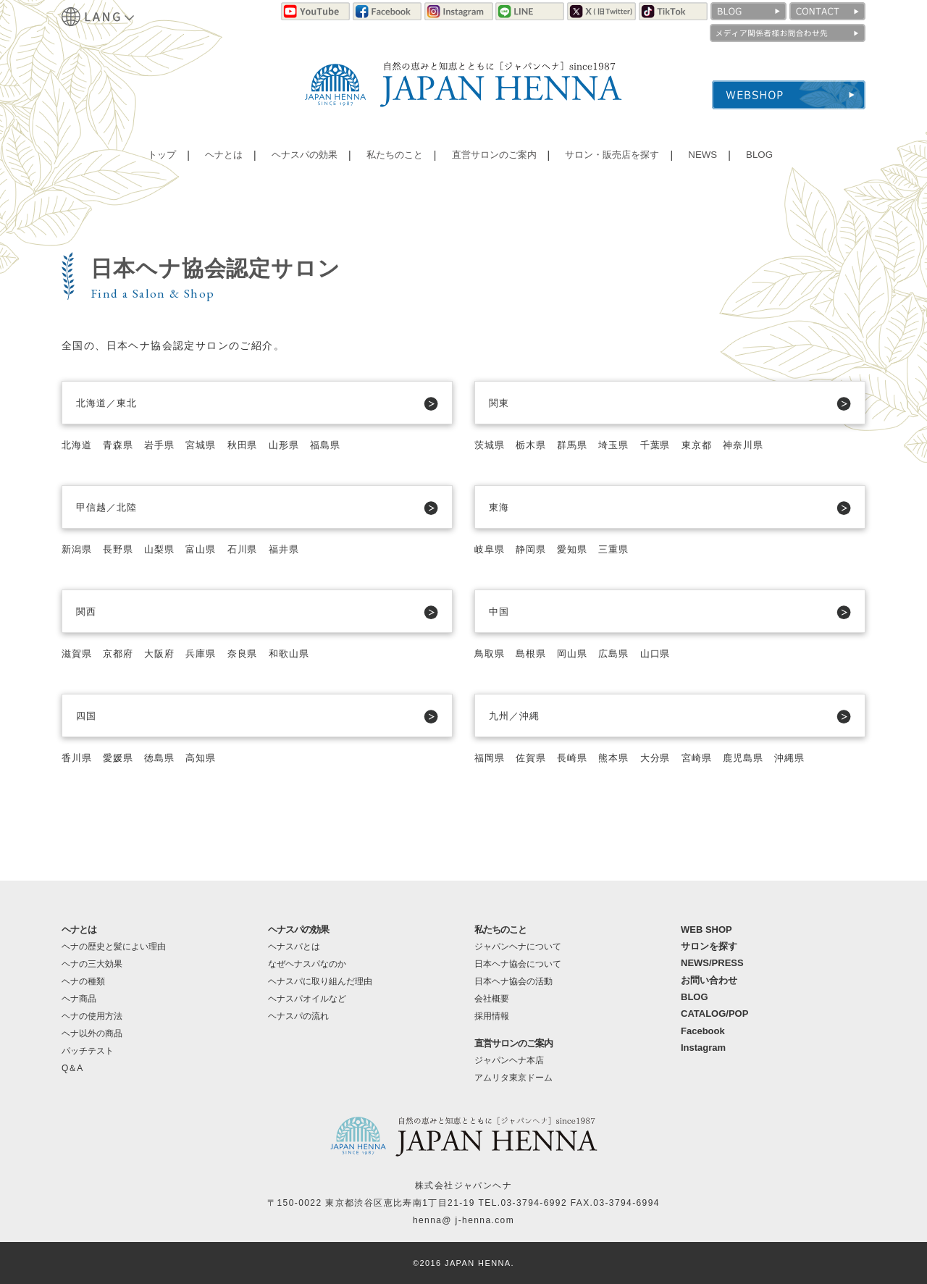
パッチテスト (88, 1051)
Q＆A (72, 1068)
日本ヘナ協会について (517, 964)
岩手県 (167, 444)
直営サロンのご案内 (491, 162)
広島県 (625, 653)
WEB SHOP (706, 929)
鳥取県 (491, 653)
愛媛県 (123, 757)
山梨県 (167, 549)
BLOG (756, 162)
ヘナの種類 (83, 981)
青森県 (123, 444)
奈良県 (256, 653)
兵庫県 (212, 653)
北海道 (78, 444)
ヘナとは (221, 162)
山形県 (301, 444)
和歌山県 (307, 653)
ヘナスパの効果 (301, 162)
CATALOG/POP (714, 1013)
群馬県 (580, 444)
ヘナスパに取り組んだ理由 (320, 981)
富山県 (212, 549)
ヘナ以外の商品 (92, 1033)
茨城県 (491, 444)
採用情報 (491, 1016)
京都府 (123, 653)
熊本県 (625, 757)
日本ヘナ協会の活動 (513, 981)
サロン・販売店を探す (612, 162)
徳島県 (167, 757)
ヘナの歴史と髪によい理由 (114, 946)
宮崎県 (714, 757)
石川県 (256, 549)
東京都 (714, 444)
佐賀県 (536, 757)
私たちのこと (391, 162)
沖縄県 (814, 757)
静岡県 (536, 549)
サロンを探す (709, 946)
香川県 (78, 757)
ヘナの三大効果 (92, 964)
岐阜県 (491, 549)
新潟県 (78, 549)
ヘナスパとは (294, 946)
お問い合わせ (709, 980)
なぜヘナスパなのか (307, 964)
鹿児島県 (764, 757)
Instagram (703, 1047)
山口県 (669, 653)
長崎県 (580, 757)
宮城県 (212, 444)
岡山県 (580, 653)
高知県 (212, 757)
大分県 (669, 757)
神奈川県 (764, 444)
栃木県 (536, 444)
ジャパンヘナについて (517, 946)
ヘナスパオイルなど (307, 999)
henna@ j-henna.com (463, 1220)
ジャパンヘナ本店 (509, 1060)
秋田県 (256, 444)
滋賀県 (78, 653)
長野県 (123, 549)
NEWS (702, 162)
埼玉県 (625, 444)
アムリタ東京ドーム (513, 1078)
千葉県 (669, 444)
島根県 (536, 653)
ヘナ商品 (79, 999)
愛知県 (580, 549)
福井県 (301, 549)
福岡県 (491, 757)
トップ (161, 162)
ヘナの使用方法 (92, 1016)
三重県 (625, 549)
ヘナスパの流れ (298, 1016)
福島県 (346, 444)
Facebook (703, 1030)
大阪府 (167, 653)
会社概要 (491, 999)
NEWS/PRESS (712, 962)
